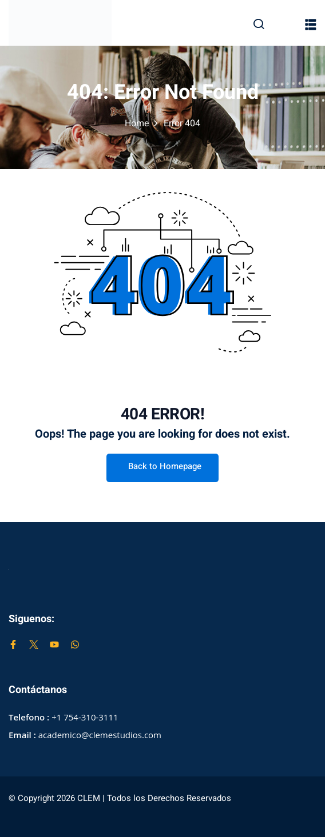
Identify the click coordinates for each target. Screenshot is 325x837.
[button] (310, 24)
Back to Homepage (162, 466)
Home (137, 123)
